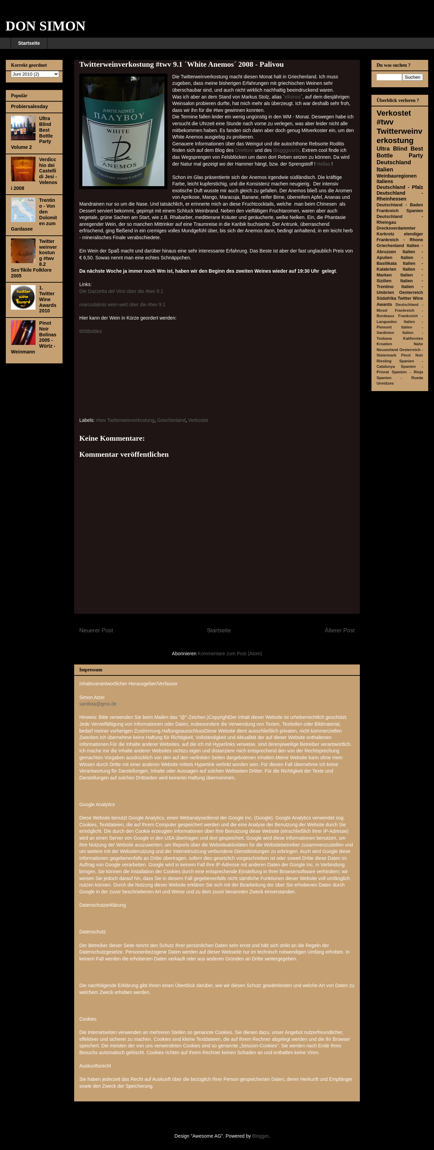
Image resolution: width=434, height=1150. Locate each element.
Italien (385, 169)
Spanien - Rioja (407, 372)
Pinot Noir (412, 355)
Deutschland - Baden (400, 205)
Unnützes (385, 383)
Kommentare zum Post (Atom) (230, 653)
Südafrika (386, 298)
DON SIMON (45, 26)
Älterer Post (340, 630)
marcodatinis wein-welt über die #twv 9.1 (122, 304)
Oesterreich (411, 292)
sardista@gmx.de (98, 704)
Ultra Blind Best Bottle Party (400, 152)
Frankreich (387, 210)
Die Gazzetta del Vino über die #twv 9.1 (121, 291)
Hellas (324, 164)
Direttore (244, 150)
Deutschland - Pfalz (400, 187)
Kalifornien (413, 338)
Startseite (29, 43)
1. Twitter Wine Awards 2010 (47, 299)
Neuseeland (387, 350)
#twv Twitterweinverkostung (125, 420)
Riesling (384, 361)
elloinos (293, 97)
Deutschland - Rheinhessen (400, 196)
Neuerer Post (96, 630)
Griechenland (171, 420)
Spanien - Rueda (400, 378)
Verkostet (198, 420)
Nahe (418, 344)
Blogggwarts (286, 150)
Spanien (414, 210)
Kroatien (384, 344)
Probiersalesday (29, 106)
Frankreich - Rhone (400, 239)
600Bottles (90, 331)
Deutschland (394, 162)
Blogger (260, 1136)
